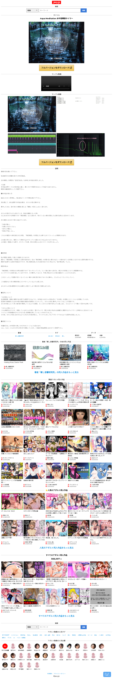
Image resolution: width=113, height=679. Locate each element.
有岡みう (93, 656)
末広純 (61, 656)
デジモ (9, 637)
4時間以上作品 (82, 635)
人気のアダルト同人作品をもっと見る (56, 548)
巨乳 (41, 635)
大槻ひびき (13, 666)
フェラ (64, 635)
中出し (29, 635)
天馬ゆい (85, 647)
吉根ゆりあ (5, 666)
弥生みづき (37, 647)
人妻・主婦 (47, 635)
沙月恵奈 (93, 647)
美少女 (58, 635)
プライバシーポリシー (60, 673)
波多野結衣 (21, 647)
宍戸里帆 (21, 666)
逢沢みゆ (13, 647)
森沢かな (61, 647)
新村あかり (5, 656)
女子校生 (108, 635)
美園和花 (45, 647)
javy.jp (56, 2)
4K (14, 637)
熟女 (53, 635)
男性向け (57, 336)
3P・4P (90, 635)
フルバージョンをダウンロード (56, 68)
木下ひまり (53, 647)
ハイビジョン (14, 635)
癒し (63, 336)
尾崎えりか (37, 666)
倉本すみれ (69, 656)
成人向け (50, 336)
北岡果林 (29, 647)
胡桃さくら (101, 656)
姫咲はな (13, 656)
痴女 (95, 635)
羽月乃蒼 (29, 656)
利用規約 (49, 673)
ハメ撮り (101, 635)
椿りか (77, 647)
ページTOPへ (107, 674)
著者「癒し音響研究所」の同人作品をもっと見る (56, 372)
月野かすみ (37, 656)
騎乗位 (74, 635)
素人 (69, 635)
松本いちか (101, 647)
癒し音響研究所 (19, 336)
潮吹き (4, 637)
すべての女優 (5, 647)
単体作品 (22, 635)
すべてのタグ (5, 635)
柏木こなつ (85, 656)
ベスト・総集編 (21, 637)
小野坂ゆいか (21, 656)
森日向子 (45, 656)
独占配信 (35, 635)
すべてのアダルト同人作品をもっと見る (57, 616)
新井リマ (29, 666)
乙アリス (77, 656)
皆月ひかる (69, 647)
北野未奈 (53, 656)
